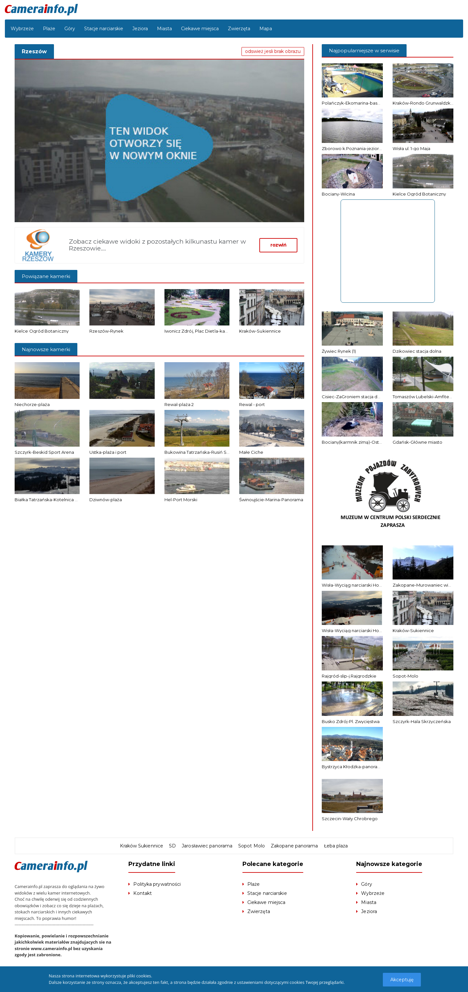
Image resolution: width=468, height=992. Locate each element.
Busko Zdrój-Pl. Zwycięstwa (351, 721)
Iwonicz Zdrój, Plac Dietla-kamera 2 (201, 331)
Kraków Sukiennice (142, 846)
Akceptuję (402, 980)
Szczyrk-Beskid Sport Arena (44, 452)
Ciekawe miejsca (200, 29)
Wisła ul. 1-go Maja (411, 148)
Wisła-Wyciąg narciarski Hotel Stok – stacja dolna (373, 585)
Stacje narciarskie (103, 29)
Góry (69, 29)
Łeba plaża (335, 846)
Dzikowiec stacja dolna (417, 351)
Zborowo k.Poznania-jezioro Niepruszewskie (369, 148)
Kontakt (142, 893)
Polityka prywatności (156, 884)
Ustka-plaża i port (107, 452)
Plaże (49, 29)
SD (173, 846)
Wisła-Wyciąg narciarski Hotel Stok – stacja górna (374, 630)
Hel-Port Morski (180, 499)
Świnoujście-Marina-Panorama (271, 499)
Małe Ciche (251, 452)
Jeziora (140, 29)
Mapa (265, 29)
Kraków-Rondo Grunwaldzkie (423, 103)
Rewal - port (252, 404)
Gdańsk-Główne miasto (417, 442)
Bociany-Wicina (338, 194)
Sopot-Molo (405, 676)
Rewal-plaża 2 (179, 404)
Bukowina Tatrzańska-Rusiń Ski (197, 452)
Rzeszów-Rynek (106, 331)
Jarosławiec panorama (207, 846)
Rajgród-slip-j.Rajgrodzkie (349, 676)
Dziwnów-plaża (105, 499)
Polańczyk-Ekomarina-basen (352, 103)
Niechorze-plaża (32, 404)
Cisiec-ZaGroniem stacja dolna (354, 396)
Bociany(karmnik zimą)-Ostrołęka (357, 442)
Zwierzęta (239, 29)
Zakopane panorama (293, 846)
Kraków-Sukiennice (259, 331)
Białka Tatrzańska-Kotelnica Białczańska (57, 499)
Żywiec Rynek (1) (339, 351)
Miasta (164, 29)
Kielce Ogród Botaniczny (41, 331)
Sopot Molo (251, 846)
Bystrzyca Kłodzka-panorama (353, 766)
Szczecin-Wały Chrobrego (350, 818)
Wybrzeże (22, 29)
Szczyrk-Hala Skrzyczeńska (422, 721)
